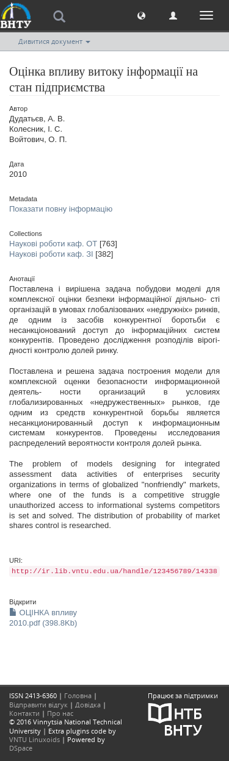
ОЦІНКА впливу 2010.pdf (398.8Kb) (43, 617)
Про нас (60, 713)
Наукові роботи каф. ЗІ (51, 254)
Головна (78, 695)
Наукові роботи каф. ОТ (53, 243)
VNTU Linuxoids (34, 739)
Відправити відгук (38, 704)
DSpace (20, 747)
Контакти (24, 713)
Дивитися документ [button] (54, 41)
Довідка (88, 704)
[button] (141, 15)
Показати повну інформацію (60, 208)
